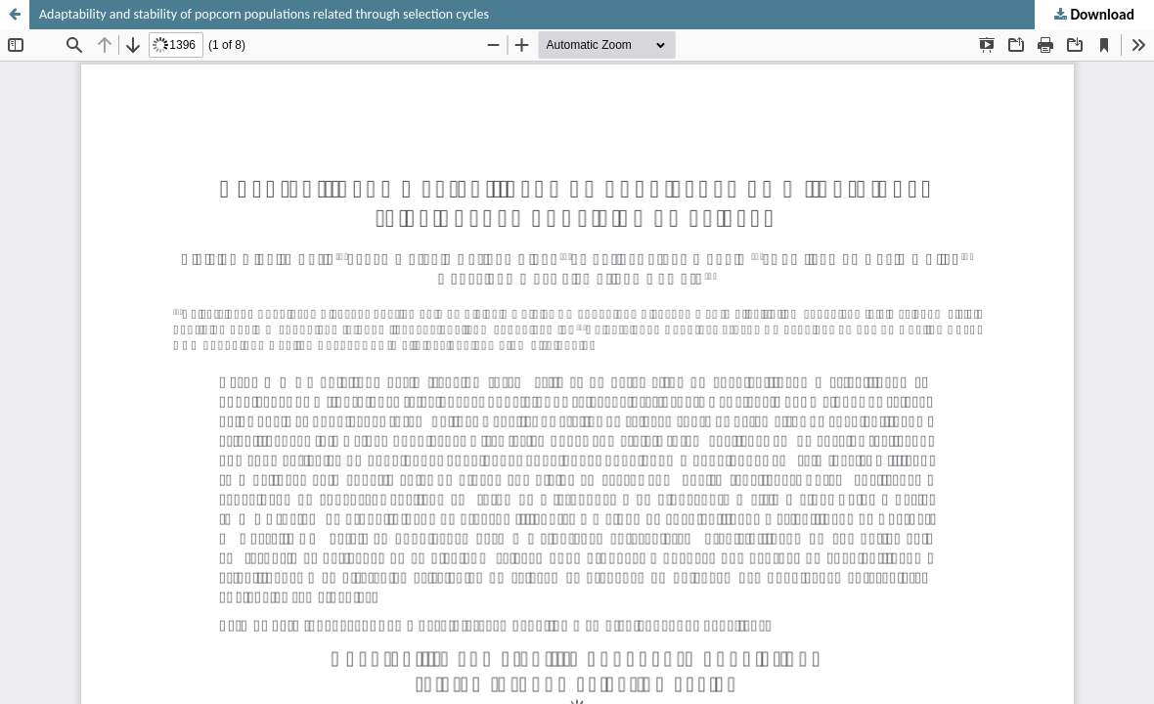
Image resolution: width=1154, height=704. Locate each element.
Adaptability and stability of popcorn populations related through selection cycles (264, 14)
